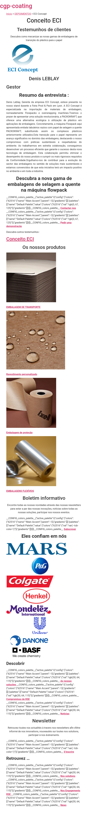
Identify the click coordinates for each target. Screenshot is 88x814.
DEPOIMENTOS (22, 13)
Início (9, 13)
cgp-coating (16, 6)
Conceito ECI (20, 239)
